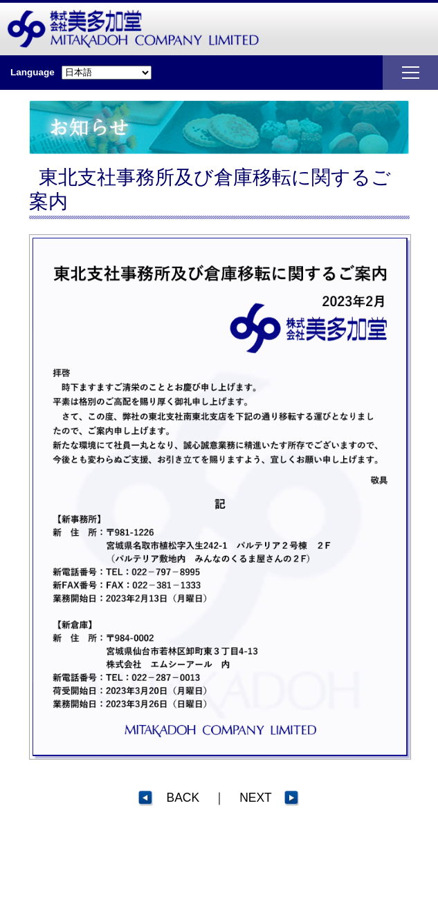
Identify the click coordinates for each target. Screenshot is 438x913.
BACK (168, 797)
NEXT (269, 797)
